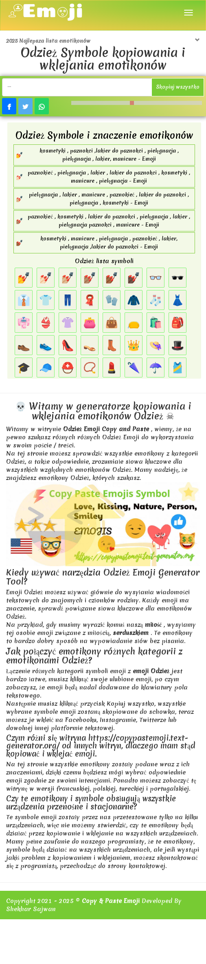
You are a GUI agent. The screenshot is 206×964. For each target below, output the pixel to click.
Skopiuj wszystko (177, 86)
